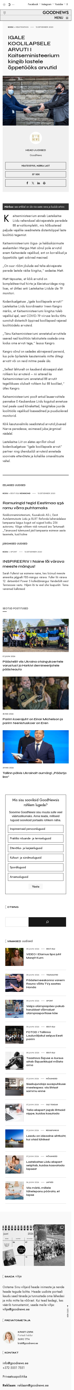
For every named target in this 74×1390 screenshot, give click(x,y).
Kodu (10, 27)
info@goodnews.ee (15, 1364)
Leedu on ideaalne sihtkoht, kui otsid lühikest (46, 1137)
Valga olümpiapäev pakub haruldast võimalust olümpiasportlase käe (45, 1009)
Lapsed (49, 1182)
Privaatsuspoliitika (15, 1378)
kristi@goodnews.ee (28, 1345)
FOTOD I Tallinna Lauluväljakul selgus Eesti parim (44, 1035)
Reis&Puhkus (52, 1130)
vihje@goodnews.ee (16, 1311)
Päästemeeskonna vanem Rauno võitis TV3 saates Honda (45, 983)
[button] (2, 8)
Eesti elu (14, 493)
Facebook (33, 4)
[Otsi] (47, 922)
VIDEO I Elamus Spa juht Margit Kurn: (43, 956)
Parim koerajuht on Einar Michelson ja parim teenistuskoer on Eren (33, 721)
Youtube (59, 4)
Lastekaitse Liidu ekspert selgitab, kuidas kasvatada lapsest (45, 1165)
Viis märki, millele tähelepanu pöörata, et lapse (43, 1191)
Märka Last (43, 165)
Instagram (46, 4)
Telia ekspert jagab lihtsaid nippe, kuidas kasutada (45, 1111)
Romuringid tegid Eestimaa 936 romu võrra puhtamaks (33, 505)
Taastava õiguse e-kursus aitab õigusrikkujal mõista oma (44, 1061)
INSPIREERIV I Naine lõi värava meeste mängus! (33, 564)
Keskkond (25, 493)
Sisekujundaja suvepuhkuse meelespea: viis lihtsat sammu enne (46, 1087)
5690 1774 (24, 1341)
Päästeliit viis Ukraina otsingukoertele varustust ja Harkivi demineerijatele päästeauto (33, 665)
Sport (13, 551)
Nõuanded (51, 1078)
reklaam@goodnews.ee (33, 1387)
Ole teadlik (52, 1104)
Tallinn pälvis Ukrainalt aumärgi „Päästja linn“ (34, 775)
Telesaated (52, 974)
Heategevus (22, 27)
